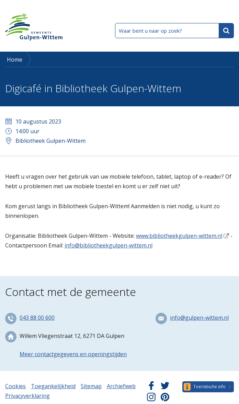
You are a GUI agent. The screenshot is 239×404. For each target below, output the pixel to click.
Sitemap (91, 386)
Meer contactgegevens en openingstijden (73, 354)
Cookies (15, 386)
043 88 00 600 (37, 317)
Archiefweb (121, 386)
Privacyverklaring (27, 396)
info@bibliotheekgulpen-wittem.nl (108, 245)
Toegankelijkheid (53, 386)
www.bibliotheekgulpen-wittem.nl (179, 236)
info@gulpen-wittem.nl (199, 317)
